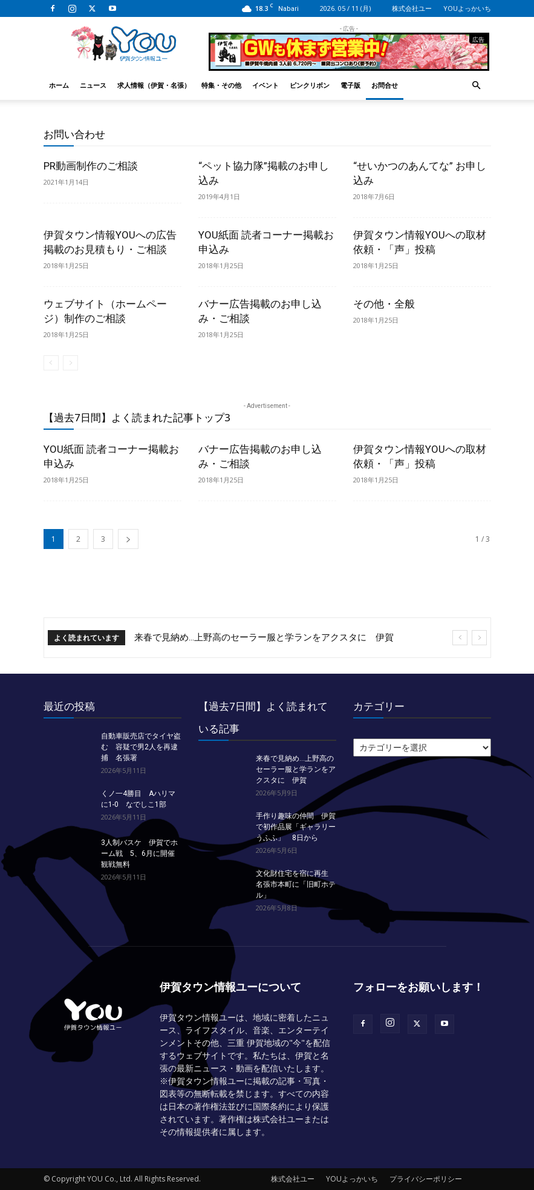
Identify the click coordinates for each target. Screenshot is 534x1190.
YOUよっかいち (467, 8)
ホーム (59, 85)
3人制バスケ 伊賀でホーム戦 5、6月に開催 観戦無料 (141, 853)
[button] (476, 85)
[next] (479, 637)
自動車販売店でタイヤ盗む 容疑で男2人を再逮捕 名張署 (141, 747)
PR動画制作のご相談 (91, 166)
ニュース (93, 85)
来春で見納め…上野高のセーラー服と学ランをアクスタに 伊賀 (264, 637)
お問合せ (384, 85)
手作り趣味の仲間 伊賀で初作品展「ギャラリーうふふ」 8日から (296, 827)
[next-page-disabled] (70, 362)
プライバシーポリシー (425, 1179)
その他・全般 (384, 304)
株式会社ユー (412, 8)
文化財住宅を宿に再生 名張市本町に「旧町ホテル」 (296, 884)
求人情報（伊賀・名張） (153, 85)
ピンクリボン (310, 85)
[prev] (459, 637)
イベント (265, 85)
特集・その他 (221, 85)
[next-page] (128, 539)
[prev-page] (51, 362)
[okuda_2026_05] (348, 65)
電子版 (350, 85)
